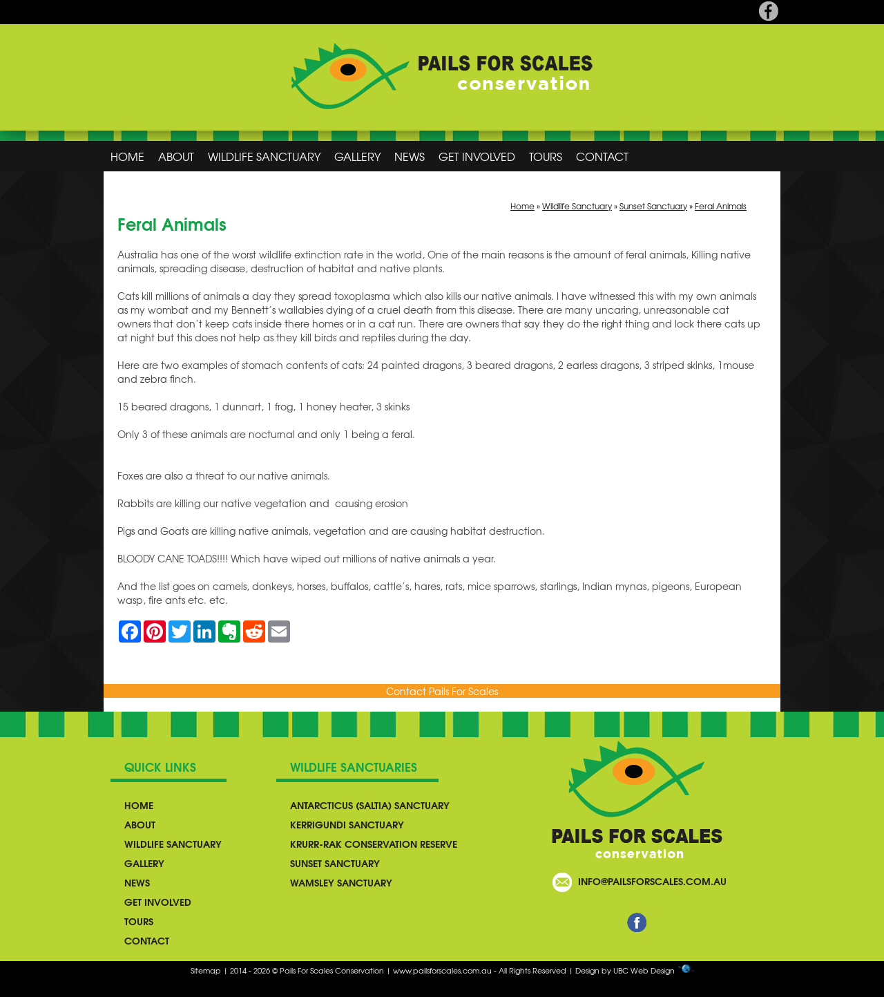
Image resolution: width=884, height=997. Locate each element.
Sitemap (206, 970)
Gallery (357, 156)
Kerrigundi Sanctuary (347, 824)
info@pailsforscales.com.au (652, 881)
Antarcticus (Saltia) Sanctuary (370, 805)
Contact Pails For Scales (442, 691)
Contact (602, 156)
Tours (545, 156)
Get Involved (477, 156)
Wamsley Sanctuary (341, 882)
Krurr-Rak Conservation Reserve (373, 843)
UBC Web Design (644, 970)
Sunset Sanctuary (653, 206)
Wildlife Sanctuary (264, 156)
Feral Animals (721, 206)
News (409, 156)
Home (127, 156)
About (176, 156)
